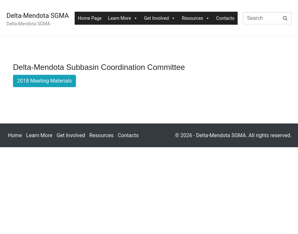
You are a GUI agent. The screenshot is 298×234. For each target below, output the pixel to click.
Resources (196, 18)
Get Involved (160, 18)
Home (15, 135)
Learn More (123, 18)
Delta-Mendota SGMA (37, 16)
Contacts (225, 18)
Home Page (90, 18)
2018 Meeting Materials (44, 81)
